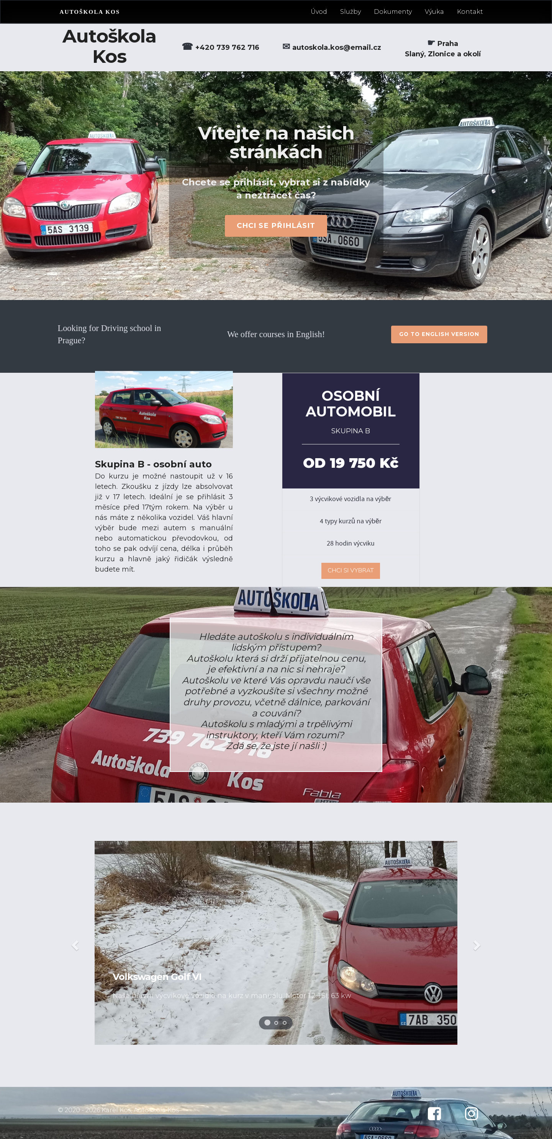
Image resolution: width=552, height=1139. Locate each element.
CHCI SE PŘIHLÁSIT (276, 225)
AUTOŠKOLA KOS (90, 11)
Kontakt (470, 11)
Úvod (319, 11)
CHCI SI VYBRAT (351, 570)
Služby (350, 11)
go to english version (439, 334)
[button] (74, 943)
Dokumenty (393, 11)
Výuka (434, 11)
